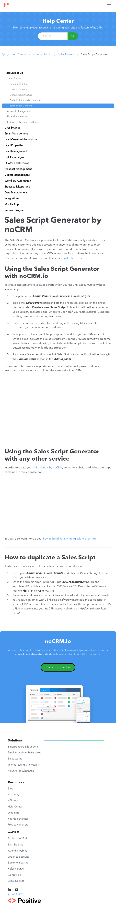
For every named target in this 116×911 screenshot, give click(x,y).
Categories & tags (19, 89)
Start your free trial (58, 667)
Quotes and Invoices (17, 163)
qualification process (73, 258)
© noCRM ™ (15, 894)
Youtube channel (18, 819)
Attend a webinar (18, 851)
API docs (13, 800)
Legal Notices (16, 881)
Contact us (14, 875)
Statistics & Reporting (17, 187)
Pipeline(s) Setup (19, 84)
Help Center (58, 21)
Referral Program (15, 210)
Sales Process (66, 54)
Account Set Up (42, 54)
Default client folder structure (25, 100)
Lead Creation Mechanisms (21, 139)
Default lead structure (21, 95)
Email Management (16, 134)
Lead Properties (14, 145)
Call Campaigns (14, 157)
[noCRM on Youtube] (17, 890)
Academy (13, 794)
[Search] (73, 36)
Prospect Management (18, 169)
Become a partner (18, 863)
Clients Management (17, 175)
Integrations (12, 198)
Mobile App (12, 204)
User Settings (12, 128)
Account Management (19, 111)
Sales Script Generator (21, 106)
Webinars (13, 813)
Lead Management (16, 151)
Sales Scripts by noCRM (47, 467)
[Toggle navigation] (108, 6)
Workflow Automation (18, 181)
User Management (17, 116)
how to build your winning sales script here (70, 538)
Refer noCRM (16, 869)
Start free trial (16, 845)
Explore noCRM (17, 838)
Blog (10, 789)
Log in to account (18, 857)
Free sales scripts (18, 825)
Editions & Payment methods (22, 122)
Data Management (16, 192)
